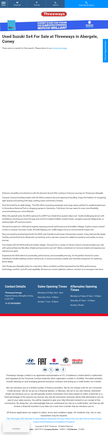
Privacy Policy (64, 419)
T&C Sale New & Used (30, 419)
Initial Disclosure (47, 422)
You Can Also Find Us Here (82, 419)
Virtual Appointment (105, 51)
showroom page (60, 48)
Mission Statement (48, 419)
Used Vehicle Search (86, 3)
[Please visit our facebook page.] (63, 369)
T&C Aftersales (12, 419)
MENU (3, 3)
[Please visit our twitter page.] (51, 369)
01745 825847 (14, 303)
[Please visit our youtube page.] (57, 369)
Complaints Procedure (65, 422)
